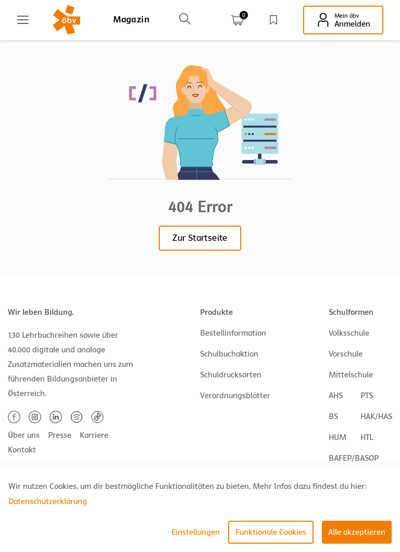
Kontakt (22, 450)
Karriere (94, 435)
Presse (59, 435)
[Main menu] (23, 20)
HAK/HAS (376, 416)
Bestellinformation (233, 333)
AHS (336, 395)
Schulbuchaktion (229, 354)
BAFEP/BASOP (354, 458)
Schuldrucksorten (230, 374)
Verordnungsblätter (235, 395)
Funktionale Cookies (270, 532)
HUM (337, 437)
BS (333, 416)
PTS (366, 395)
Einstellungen (195, 532)
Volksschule (349, 333)
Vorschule (345, 354)
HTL (366, 437)
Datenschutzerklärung (47, 501)
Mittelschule (351, 374)
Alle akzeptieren (356, 532)
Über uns (24, 435)
